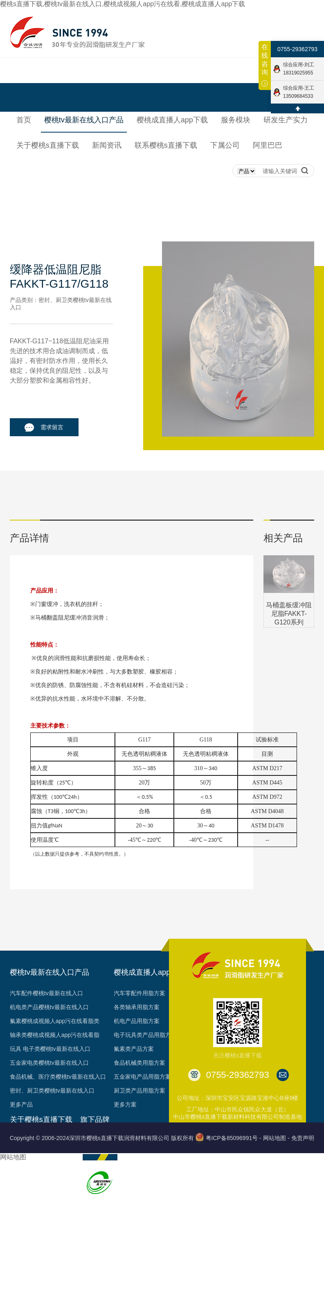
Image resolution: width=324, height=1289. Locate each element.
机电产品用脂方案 (137, 1021)
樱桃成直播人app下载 (149, 972)
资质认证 (21, 1182)
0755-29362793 (297, 49)
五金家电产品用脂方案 (142, 1076)
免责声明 (302, 1138)
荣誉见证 (21, 1168)
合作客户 (21, 1210)
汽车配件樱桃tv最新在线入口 (46, 993)
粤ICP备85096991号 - (233, 1138)
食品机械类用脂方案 (139, 1062)
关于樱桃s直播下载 (41, 1119)
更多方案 (125, 1104)
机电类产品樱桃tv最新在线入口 (49, 1007)
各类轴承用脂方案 (137, 1007)
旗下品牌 (95, 1119)
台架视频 (21, 1224)
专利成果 (21, 1196)
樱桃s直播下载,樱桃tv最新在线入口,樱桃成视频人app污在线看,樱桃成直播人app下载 (122, 3)
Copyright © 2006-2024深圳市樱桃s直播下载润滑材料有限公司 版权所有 (102, 1138)
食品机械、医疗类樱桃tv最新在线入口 (58, 1076)
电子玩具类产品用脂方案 (145, 1035)
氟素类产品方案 (134, 1049)
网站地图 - (276, 1138)
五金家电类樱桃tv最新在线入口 (49, 1062)
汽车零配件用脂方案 (139, 993)
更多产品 (21, 1104)
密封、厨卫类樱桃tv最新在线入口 (52, 1090)
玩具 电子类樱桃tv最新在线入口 (50, 1049)
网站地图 (13, 1157)
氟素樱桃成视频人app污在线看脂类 (54, 1021)
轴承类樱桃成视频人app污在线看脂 (54, 1035)
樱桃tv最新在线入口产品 (49, 972)
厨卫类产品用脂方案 (139, 1090)
